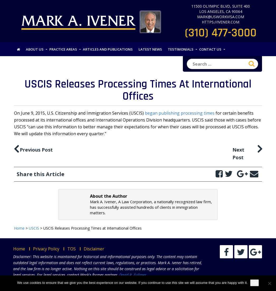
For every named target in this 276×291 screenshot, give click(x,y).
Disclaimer (94, 249)
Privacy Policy (46, 249)
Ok (254, 283)
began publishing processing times (180, 113)
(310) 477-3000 (220, 33)
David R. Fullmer (132, 274)
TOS (71, 249)
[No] (269, 283)
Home (19, 249)
